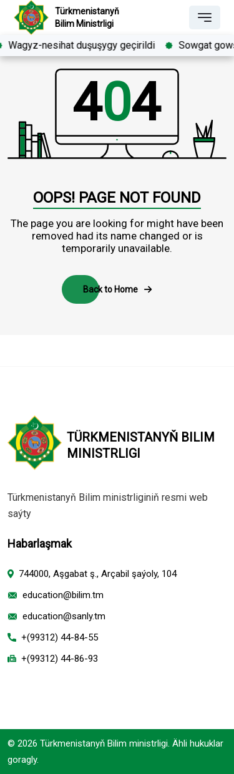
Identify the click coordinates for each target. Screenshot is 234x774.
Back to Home (117, 289)
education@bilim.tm (63, 595)
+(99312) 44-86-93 (59, 658)
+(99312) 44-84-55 (59, 637)
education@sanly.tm (63, 616)
